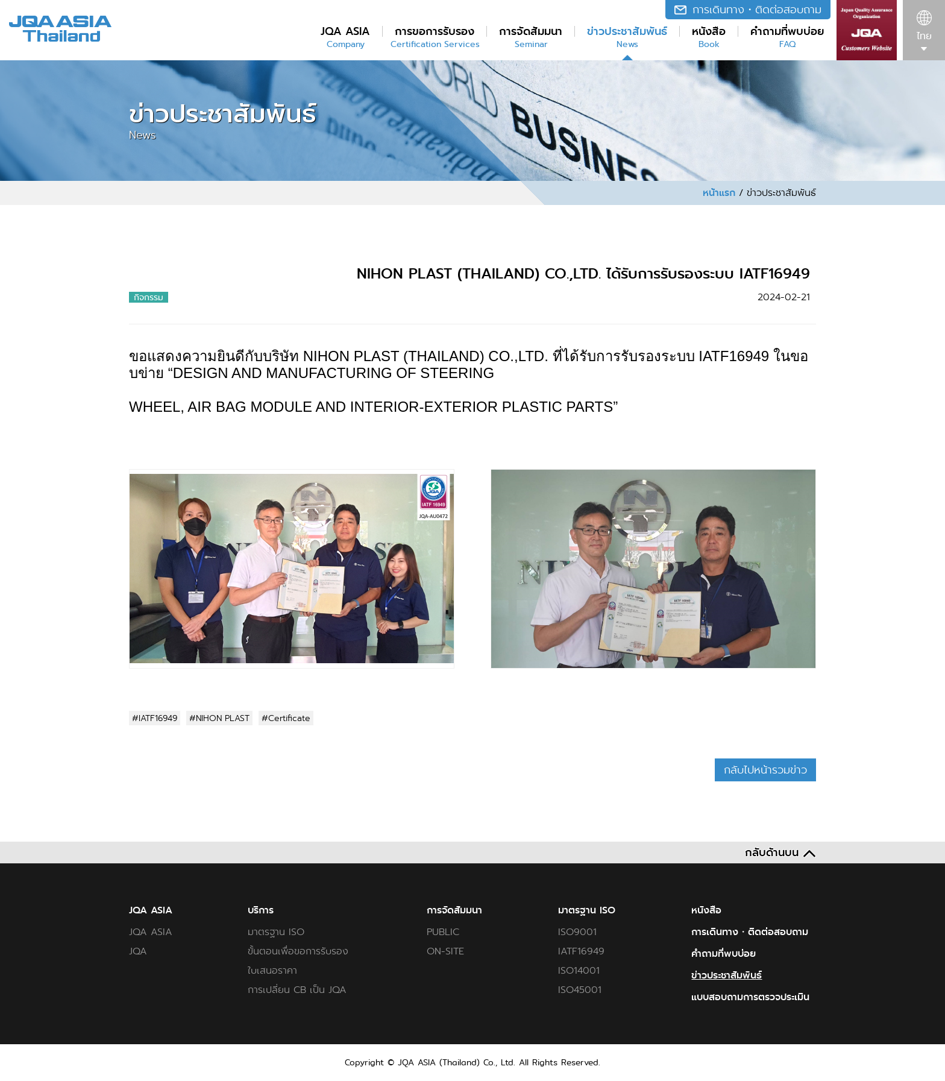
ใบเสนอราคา (272, 970)
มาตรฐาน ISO (276, 932)
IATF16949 (581, 951)
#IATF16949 (154, 718)
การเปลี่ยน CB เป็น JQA (297, 990)
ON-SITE (445, 951)
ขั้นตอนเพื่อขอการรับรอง (298, 951)
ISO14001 (579, 970)
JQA (138, 951)
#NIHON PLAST (219, 718)
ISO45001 (579, 990)
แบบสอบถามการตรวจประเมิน (750, 997)
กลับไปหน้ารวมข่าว (765, 770)
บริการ (261, 910)
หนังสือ (706, 910)
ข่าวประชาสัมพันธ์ (726, 975)
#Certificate (286, 718)
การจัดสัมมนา (454, 910)
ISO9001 (577, 932)
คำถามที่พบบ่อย (723, 954)
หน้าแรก (719, 193)
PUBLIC (443, 932)
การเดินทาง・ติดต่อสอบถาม (749, 932)
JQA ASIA (150, 910)
